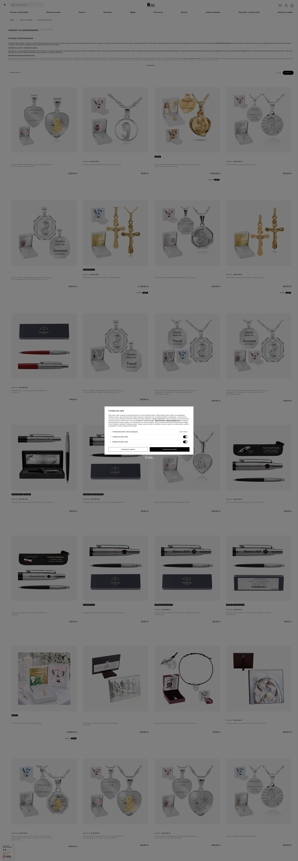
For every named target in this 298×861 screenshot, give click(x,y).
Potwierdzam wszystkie (169, 449)
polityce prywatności (159, 419)
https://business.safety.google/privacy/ (167, 420)
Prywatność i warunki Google (145, 420)
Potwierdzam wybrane (128, 449)
